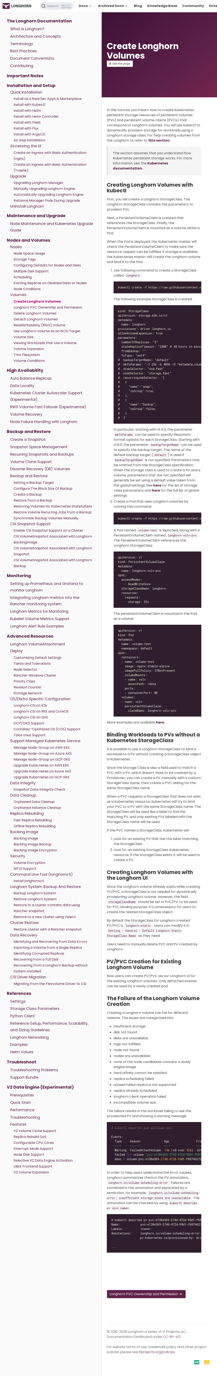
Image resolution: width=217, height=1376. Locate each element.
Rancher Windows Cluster (35, 675)
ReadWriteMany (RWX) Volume (39, 325)
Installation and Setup (31, 85)
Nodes (16, 247)
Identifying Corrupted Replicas (39, 953)
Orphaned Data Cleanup (34, 801)
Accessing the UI (25, 146)
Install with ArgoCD (29, 134)
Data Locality (22, 385)
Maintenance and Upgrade (36, 216)
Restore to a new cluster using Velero (45, 916)
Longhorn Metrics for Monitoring (39, 611)
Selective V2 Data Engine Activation (43, 1160)
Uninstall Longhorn (27, 206)
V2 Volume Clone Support (35, 1130)
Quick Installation (26, 92)
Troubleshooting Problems (34, 1070)
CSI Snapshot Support (30, 524)
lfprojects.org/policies (157, 1352)
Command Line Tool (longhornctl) (41, 874)
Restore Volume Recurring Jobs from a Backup (53, 512)
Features (18, 1124)
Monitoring (19, 576)
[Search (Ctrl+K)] (57, 6)
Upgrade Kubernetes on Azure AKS (42, 771)
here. (160, 722)
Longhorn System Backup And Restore (45, 886)
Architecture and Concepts (35, 36)
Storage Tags (25, 259)
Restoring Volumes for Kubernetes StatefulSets (53, 506)
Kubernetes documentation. (140, 166)
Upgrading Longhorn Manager (38, 182)
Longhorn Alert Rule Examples (37, 626)
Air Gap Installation (29, 140)
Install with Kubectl (29, 104)
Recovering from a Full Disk (36, 959)
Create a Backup (28, 494)
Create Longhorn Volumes (37, 301)
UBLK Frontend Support (33, 1166)
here (157, 485)
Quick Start (20, 1102)
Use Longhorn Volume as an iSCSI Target (47, 331)
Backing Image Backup (32, 844)
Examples (19, 1044)
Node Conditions (27, 289)
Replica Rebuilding (27, 813)
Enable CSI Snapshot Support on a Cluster (48, 530)
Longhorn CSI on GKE (31, 717)
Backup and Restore (29, 431)
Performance (22, 1110)
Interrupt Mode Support (33, 1148)
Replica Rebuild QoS (30, 1136)
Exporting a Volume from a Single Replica (48, 947)
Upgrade (18, 176)
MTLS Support (25, 868)
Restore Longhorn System (35, 899)
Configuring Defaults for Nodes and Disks (47, 265)
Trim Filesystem (27, 354)
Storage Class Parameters (35, 1008)
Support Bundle (24, 1077)
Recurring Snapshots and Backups (42, 454)
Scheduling (23, 277)
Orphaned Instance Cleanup (37, 807)
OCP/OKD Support (29, 723)
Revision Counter (28, 687)
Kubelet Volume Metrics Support (39, 618)
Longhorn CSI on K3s (30, 705)
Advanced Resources (30, 636)
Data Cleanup (23, 795)
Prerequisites (22, 1095)
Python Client (22, 1016)
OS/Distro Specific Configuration (40, 699)
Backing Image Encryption (35, 850)
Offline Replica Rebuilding (35, 826)
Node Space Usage (29, 253)
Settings (18, 1001)
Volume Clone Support (31, 461)
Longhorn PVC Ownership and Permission (48, 307)
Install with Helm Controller (36, 116)
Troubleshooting (25, 1117)
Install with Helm (27, 110)
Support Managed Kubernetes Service (45, 740)
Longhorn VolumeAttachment (37, 644)
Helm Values (21, 1052)
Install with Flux (26, 128)
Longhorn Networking (29, 1037)
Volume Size (23, 337)
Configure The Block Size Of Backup (43, 488)
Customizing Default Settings (37, 657)
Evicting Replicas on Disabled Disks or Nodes (50, 283)
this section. (159, 140)
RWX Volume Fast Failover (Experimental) (48, 406)
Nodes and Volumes (28, 240)
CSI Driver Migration (28, 977)
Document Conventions (32, 58)
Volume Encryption (29, 862)
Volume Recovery (26, 414)
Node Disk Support (29, 1154)
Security (17, 856)
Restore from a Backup (33, 500)
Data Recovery (23, 935)
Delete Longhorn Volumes (35, 313)
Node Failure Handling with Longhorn (43, 421)
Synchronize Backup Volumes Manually (46, 518)
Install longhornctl (29, 880)
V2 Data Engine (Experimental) (40, 1087)
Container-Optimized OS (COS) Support (47, 729)
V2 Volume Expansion (31, 1172)
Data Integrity (23, 783)
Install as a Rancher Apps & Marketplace (48, 98)
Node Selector (25, 669)
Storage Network (28, 693)
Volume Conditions (29, 360)
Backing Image (24, 831)
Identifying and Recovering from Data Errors (50, 941)
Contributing (21, 65)
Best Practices (23, 51)
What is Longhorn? (27, 29)
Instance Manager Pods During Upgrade (47, 200)
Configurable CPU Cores (34, 1142)
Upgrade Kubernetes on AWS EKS (41, 765)
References (19, 993)
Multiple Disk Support (31, 271)
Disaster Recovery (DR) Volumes (40, 469)
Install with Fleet (27, 122)
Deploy (16, 651)
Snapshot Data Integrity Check (39, 789)
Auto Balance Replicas (31, 378)
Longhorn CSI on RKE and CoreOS (41, 711)
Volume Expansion (29, 348)
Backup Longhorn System (35, 893)
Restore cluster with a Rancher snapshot (48, 929)
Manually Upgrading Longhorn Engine (44, 188)
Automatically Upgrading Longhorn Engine (48, 194)
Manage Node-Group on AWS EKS (42, 747)
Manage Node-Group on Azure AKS (43, 753)
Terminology (21, 43)
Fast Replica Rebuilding (33, 820)
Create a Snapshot (28, 439)
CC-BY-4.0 (171, 1336)
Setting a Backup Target (34, 482)
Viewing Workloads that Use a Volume (45, 343)
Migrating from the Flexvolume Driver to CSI (50, 983)
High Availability (25, 370)
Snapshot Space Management (38, 446)
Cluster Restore (24, 922)
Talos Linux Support (30, 735)
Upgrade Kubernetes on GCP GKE (42, 777)
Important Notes (25, 76)
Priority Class (24, 681)
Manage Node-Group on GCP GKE (42, 759)
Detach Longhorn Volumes (36, 319)
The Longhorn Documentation (39, 21)
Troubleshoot (21, 1062)
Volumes (18, 294)
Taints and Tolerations (32, 663)
